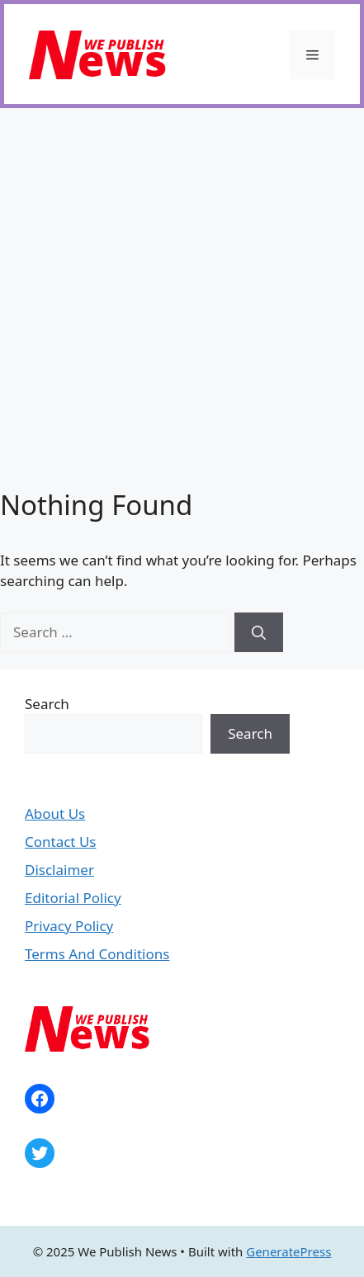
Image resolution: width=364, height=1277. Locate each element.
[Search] (258, 632)
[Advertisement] (182, 298)
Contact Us (61, 841)
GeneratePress (288, 1251)
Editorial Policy (73, 897)
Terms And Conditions (97, 953)
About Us (55, 813)
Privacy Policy (69, 925)
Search (47, 703)
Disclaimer (59, 869)
